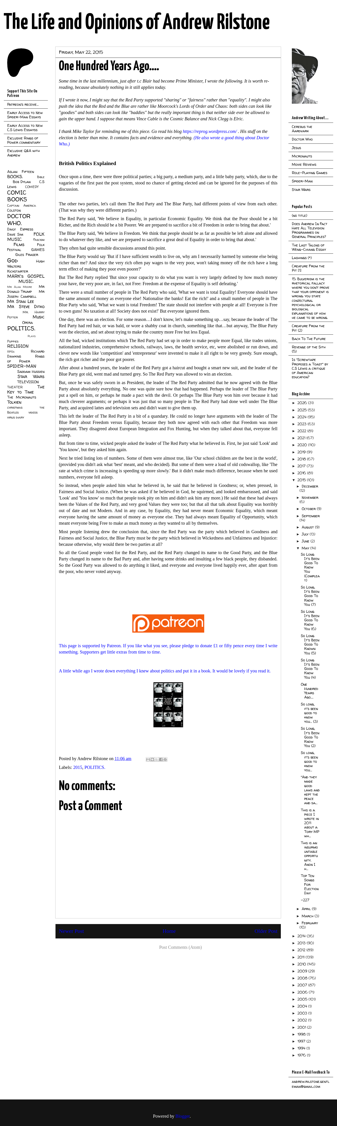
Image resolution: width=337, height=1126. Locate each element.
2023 (302, 423)
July (306, 534)
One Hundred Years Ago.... (309, 691)
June (306, 541)
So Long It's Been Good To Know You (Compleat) (310, 567)
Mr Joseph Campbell (25, 294)
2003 (302, 1013)
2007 (302, 985)
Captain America (21, 205)
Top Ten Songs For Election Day (310, 884)
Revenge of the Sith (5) (309, 349)
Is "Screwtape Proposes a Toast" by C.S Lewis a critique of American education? (310, 368)
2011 (301, 957)
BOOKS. (15, 176)
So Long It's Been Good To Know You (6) (310, 620)
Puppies (12, 341)
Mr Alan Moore (19, 287)
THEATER (15, 387)
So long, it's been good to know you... (309, 761)
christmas (14, 407)
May (306, 548)
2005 (302, 999)
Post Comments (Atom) (180, 947)
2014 (302, 935)
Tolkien (14, 402)
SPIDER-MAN (21, 366)
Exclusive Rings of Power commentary (23, 140)
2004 (302, 1006)
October (309, 508)
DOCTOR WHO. (19, 219)
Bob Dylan (22, 181)
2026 (302, 402)
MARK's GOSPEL (25, 276)
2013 (302, 942)
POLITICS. (94, 767)
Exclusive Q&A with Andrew (23, 152)
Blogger (182, 1116)
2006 (303, 992)
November (310, 497)
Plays (31, 336)
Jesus (296, 147)
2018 (302, 459)
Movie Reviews (304, 164)
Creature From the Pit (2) (308, 328)
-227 (305, 900)
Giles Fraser (26, 254)
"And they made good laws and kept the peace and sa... (310, 790)
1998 (302, 1034)
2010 (302, 964)
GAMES (37, 249)
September (311, 515)
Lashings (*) (302, 257)
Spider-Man (302, 181)
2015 (77, 767)
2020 (302, 444)
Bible (40, 177)
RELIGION (18, 346)
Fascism (38, 239)
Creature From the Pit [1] (308, 268)
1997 (301, 1041)
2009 (302, 971)
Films (18, 244)
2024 (302, 416)
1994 (301, 1048)
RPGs (10, 352)
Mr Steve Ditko (25, 306)
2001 (302, 1027)
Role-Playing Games (309, 172)
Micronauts (302, 156)
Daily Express (20, 229)
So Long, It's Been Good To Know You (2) (310, 737)
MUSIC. (26, 281)
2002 (302, 1020)
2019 (302, 452)
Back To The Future (309, 338)
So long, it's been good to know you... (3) (309, 713)
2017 (302, 465)
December (310, 486)
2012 (301, 949)
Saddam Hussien (30, 371)
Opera (27, 322)
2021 (301, 437)
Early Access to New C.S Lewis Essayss (25, 127)
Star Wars (31, 376)
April (307, 908)
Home (169, 931)
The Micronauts (21, 397)
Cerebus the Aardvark (302, 128)
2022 (302, 430)
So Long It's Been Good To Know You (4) (310, 669)
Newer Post (71, 931)
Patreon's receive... (23, 104)
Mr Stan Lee (20, 301)
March (308, 915)
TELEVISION (28, 381)
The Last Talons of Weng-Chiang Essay (309, 247)
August (308, 527)
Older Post (266, 931)
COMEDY (31, 187)
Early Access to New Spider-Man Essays (25, 114)
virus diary (15, 417)
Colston (14, 210)
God (12, 260)
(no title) (299, 215)
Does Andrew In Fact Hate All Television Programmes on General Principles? (309, 230)
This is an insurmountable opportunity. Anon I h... (309, 855)
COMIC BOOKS (17, 195)
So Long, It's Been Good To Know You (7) (310, 596)
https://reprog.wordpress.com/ (210, 131)
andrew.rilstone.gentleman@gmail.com (310, 1084)
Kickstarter (17, 271)
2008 (302, 978)
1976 (302, 1055)
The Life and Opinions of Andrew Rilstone (137, 23)
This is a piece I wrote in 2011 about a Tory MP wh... (310, 823)
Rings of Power (25, 359)
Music (38, 317)
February (310, 922)
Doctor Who (302, 139)
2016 (302, 472)
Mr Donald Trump (25, 289)
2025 (302, 409)
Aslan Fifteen (20, 171)
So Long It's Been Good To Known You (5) (310, 644)
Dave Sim (15, 234)
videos (33, 412)
